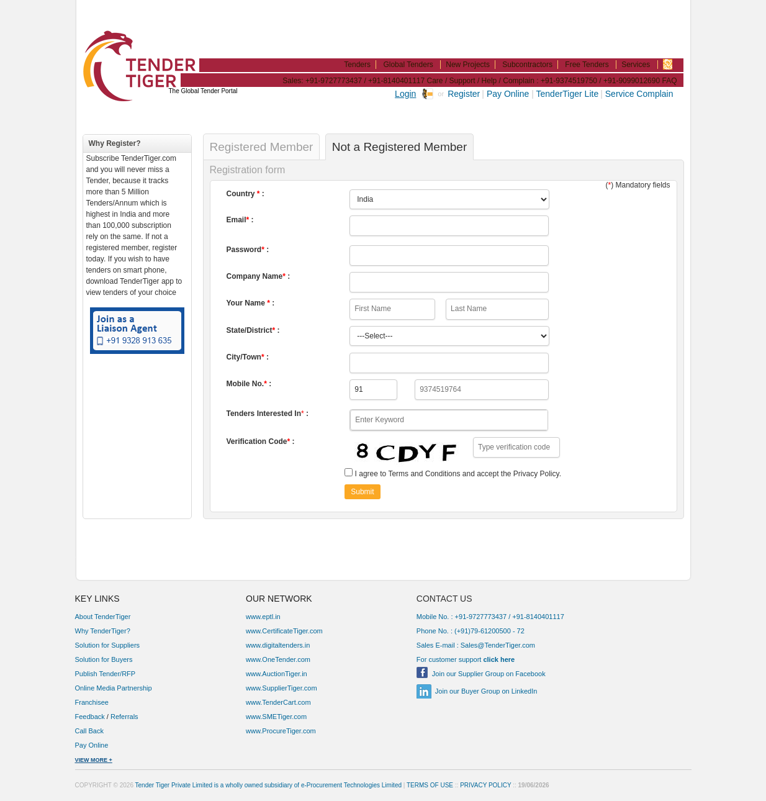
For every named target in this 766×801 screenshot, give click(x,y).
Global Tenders (408, 64)
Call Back (90, 731)
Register (464, 94)
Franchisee (92, 702)
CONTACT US (444, 599)
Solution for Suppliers (107, 645)
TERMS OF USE (430, 785)
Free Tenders (586, 64)
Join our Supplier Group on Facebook (489, 673)
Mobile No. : (249, 383)
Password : (248, 249)
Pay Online (509, 94)
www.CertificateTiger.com (284, 631)
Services (635, 64)
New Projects (468, 64)
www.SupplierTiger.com (281, 688)
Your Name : (251, 303)
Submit (362, 491)
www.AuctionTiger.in (276, 673)
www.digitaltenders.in (278, 645)
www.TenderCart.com (278, 702)
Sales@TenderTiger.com (498, 645)
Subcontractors (527, 64)
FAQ (669, 80)
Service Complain (639, 94)
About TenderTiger (103, 616)
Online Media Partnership (113, 688)
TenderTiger (134, 51)
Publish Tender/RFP (105, 673)
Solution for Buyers (104, 659)
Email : (240, 219)
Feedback (90, 716)
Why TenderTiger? (102, 631)
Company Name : (259, 276)
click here (499, 659)
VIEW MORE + (93, 760)
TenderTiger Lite (567, 94)
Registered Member (261, 146)
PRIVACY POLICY (485, 785)
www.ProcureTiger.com (281, 731)
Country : (245, 193)
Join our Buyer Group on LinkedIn (486, 691)
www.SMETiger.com (276, 716)
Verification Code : (261, 441)
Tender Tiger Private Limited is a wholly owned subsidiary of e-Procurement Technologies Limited (268, 785)
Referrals (124, 716)
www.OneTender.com (278, 659)
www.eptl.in (263, 616)
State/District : (253, 330)
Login (405, 94)
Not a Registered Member (399, 146)
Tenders (357, 64)
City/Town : (248, 357)
